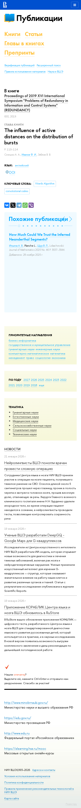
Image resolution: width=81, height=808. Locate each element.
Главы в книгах (24, 43)
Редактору (71, 803)
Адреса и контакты (43, 770)
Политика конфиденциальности (24, 782)
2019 (27, 385)
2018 (34, 385)
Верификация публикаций (20, 65)
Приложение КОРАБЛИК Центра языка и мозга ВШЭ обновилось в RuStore (37, 610)
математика (57, 353)
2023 (56, 380)
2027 (27, 380)
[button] (19, 226)
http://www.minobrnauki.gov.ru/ (26, 703)
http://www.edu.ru (17, 733)
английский (22, 165)
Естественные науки (26, 417)
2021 (12, 385)
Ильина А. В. (16, 245)
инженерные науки (48, 349)
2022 (63, 380)
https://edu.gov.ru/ (17, 718)
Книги (12, 34)
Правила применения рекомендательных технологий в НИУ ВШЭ (39, 790)
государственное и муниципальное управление (39, 345)
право (30, 358)
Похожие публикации (38, 219)
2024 (48, 380)
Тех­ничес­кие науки (25, 434)
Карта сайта (11, 798)
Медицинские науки (25, 421)
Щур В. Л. (42, 245)
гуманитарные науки (22, 349)
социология (43, 358)
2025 (41, 380)
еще (41, 385)
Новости (12, 449)
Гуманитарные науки (25, 412)
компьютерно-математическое (29, 353)
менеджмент (17, 358)
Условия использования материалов (27, 776)
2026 (34, 380)
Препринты (19, 52)
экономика (58, 358)
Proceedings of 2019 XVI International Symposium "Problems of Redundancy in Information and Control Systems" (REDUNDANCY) (36, 102)
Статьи (34, 34)
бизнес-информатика (22, 340)
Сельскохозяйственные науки (32, 425)
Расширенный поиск (49, 65)
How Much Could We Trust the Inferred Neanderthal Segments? (39, 237)
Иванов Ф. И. (29, 154)
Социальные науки (25, 430)
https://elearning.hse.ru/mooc (25, 749)
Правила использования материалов (25, 71)
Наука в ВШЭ (55, 71)
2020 (19, 385)
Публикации (39, 18)
